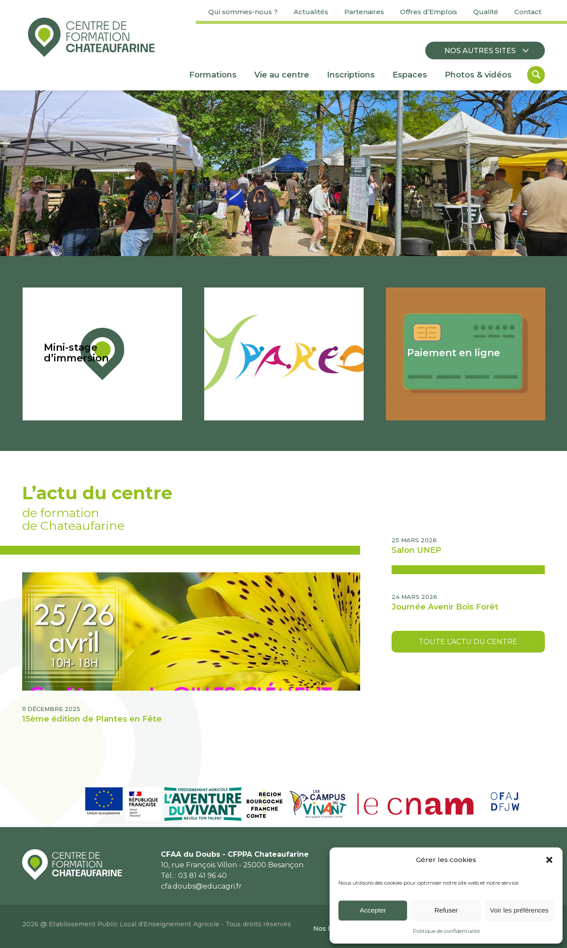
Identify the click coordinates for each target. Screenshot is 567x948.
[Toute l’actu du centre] (468, 642)
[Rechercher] (536, 75)
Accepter (373, 910)
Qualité (485, 12)
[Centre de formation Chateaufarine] (91, 37)
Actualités (311, 12)
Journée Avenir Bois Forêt (445, 607)
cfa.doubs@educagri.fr (201, 886)
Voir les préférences (519, 910)
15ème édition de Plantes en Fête (92, 719)
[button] (549, 859)
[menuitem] (243, 11)
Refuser (446, 910)
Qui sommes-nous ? (243, 12)
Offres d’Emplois (428, 12)
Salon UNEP (416, 550)
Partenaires (364, 12)
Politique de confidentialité (446, 931)
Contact (527, 12)
